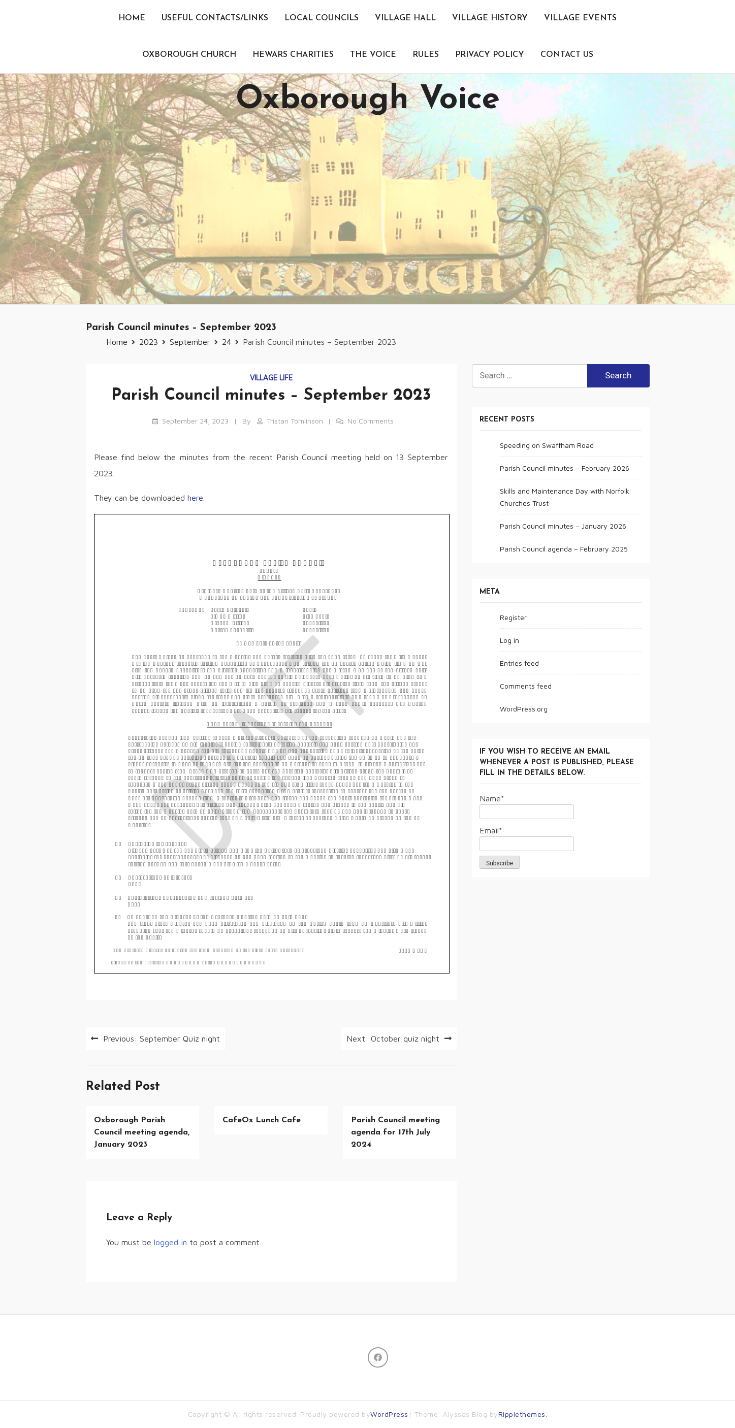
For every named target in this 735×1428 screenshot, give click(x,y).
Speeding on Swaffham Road (547, 445)
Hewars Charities (293, 55)
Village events (580, 18)
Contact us (566, 55)
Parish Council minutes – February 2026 (564, 468)
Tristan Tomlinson (295, 420)
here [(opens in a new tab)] (195, 497)
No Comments (370, 420)
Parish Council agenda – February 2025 (564, 548)
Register (513, 617)
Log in (509, 640)
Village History (490, 18)
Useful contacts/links (215, 18)
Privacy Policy (489, 55)
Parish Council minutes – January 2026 (563, 526)
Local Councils (321, 18)
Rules (425, 55)
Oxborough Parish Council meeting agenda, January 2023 (141, 1132)
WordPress (389, 1414)
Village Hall (405, 18)
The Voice (373, 55)
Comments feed (526, 685)
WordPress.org (524, 708)
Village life (271, 377)
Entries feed (519, 663)
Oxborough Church (189, 55)
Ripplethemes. (523, 1414)
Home (131, 18)
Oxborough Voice (368, 100)
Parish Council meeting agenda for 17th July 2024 (395, 1132)
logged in (170, 1242)
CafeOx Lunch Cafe (261, 1120)
